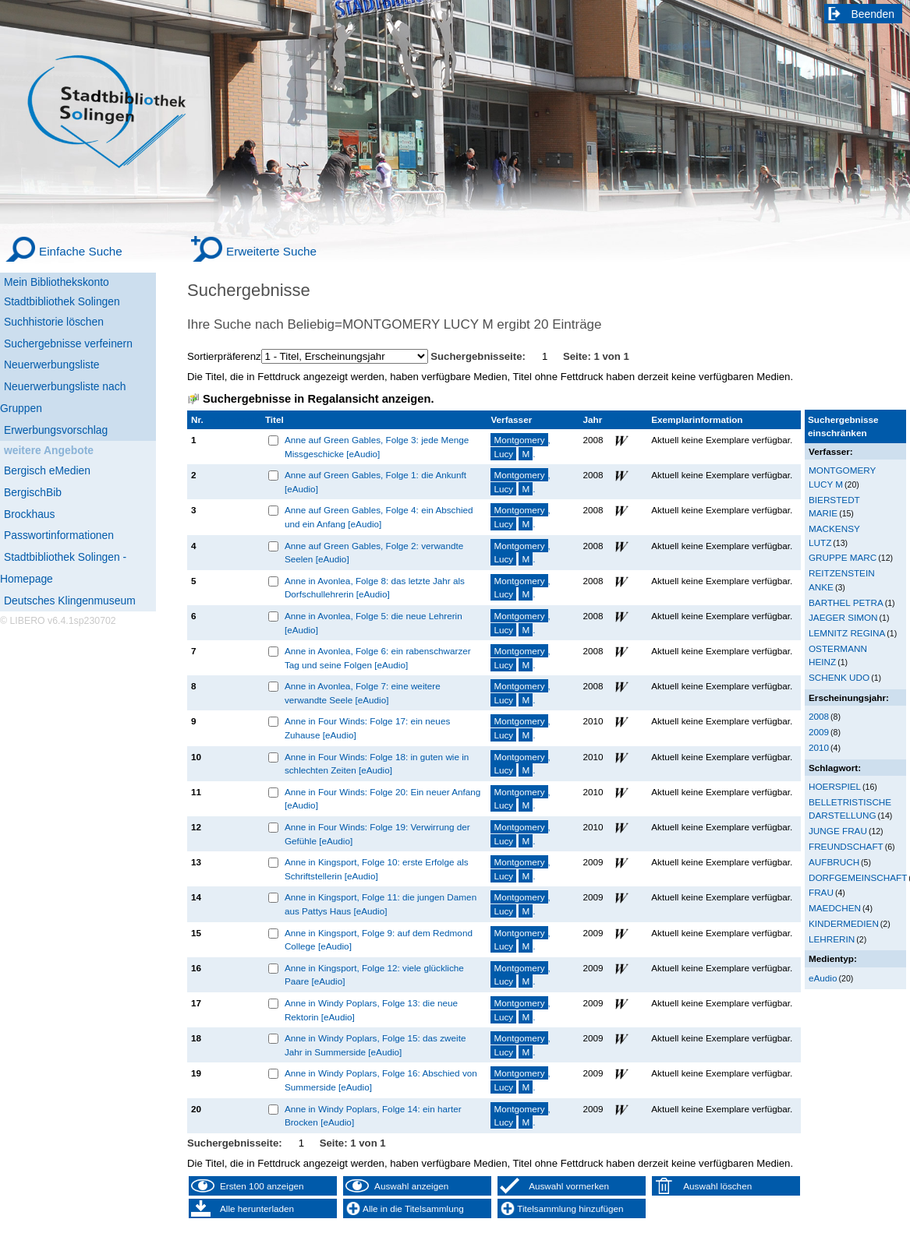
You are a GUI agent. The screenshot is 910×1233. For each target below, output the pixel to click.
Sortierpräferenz (224, 356)
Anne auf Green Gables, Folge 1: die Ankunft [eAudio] (375, 482)
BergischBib (33, 492)
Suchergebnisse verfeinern (68, 343)
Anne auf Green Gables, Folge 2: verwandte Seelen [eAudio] (374, 553)
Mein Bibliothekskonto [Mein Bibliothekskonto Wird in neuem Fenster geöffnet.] (56, 282)
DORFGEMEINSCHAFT (858, 877)
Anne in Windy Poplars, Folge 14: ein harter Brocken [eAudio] (373, 1116)
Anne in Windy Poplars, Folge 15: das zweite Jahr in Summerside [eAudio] (375, 1045)
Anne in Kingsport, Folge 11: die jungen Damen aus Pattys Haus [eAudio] (380, 904)
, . (520, 446)
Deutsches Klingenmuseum (70, 600)
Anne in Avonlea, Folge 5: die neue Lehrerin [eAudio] (373, 623)
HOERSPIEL (835, 786)
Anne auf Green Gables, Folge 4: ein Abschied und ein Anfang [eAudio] (379, 517)
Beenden (873, 14)
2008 (819, 716)
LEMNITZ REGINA (847, 633)
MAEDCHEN (835, 908)
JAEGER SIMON (843, 617)
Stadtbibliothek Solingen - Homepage (63, 568)
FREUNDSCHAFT (846, 846)
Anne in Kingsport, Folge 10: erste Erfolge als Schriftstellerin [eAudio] (377, 869)
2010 (819, 747)
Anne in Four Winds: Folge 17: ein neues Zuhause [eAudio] (367, 728)
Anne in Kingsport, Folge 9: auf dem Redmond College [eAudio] (379, 940)
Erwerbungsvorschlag (56, 430)
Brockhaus (29, 514)
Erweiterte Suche (271, 251)
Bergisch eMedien (47, 470)
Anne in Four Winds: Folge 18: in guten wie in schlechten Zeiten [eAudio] (377, 764)
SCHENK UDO (839, 677)
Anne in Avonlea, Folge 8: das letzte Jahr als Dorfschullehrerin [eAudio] (375, 588)
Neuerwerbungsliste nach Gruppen (63, 397)
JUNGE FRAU (838, 831)
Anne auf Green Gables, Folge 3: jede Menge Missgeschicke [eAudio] (377, 447)
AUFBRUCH (834, 862)
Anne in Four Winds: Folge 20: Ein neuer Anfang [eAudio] (382, 799)
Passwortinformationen (59, 535)
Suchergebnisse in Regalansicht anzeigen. (318, 399)
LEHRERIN (832, 939)
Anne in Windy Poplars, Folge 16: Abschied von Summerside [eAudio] (381, 1080)
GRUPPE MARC (842, 557)
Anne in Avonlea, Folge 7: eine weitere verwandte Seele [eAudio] (363, 693)
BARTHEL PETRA (846, 602)
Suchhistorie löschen (54, 321)
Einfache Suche (80, 251)
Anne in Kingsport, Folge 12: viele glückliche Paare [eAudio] (374, 975)
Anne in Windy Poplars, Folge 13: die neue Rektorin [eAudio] (371, 1010)
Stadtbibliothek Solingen (62, 301)
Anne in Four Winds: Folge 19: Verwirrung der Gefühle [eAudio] (377, 834)
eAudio (823, 978)
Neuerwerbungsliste (52, 364)
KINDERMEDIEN (844, 923)
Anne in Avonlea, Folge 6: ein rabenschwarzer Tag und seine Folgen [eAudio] (378, 658)
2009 (819, 732)
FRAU (821, 892)
